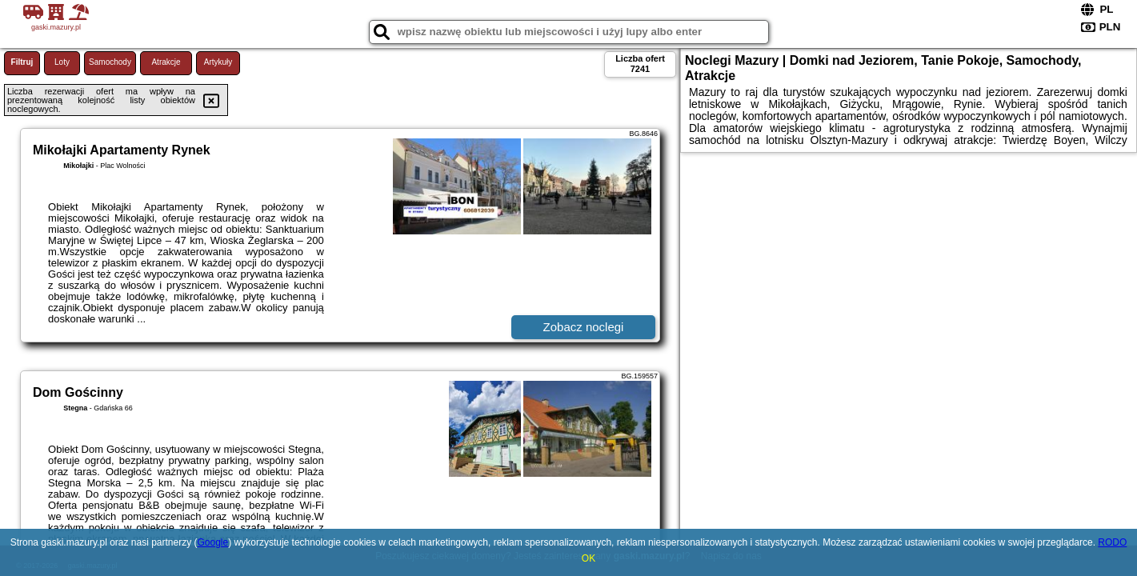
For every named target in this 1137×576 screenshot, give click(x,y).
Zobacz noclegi (583, 327)
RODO (1112, 542)
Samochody (110, 62)
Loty (62, 62)
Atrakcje (165, 62)
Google (213, 542)
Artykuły (218, 62)
